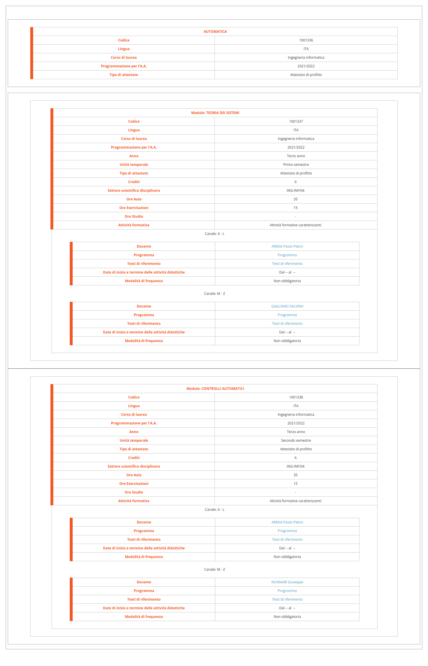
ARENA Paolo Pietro (287, 246)
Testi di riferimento (287, 263)
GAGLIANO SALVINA (287, 306)
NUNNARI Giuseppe (287, 582)
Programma (287, 255)
